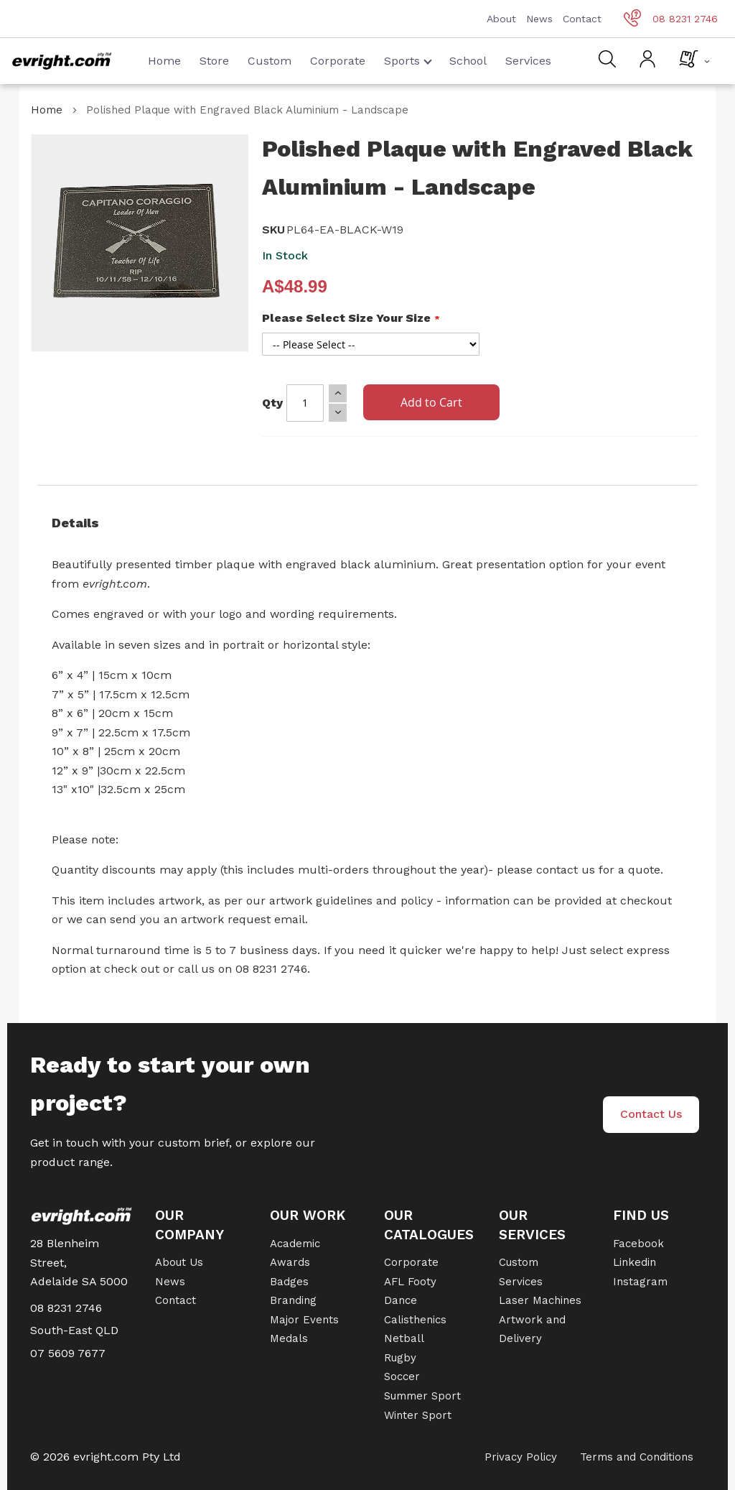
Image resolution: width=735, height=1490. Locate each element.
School (468, 61)
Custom (269, 61)
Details (75, 522)
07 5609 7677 (68, 1353)
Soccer (402, 1376)
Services (528, 61)
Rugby (400, 1357)
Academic (295, 1243)
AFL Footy (410, 1281)
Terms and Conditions (636, 1456)
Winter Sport (417, 1415)
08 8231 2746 (671, 18)
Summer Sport (422, 1395)
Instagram (640, 1281)
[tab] (367, 523)
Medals (289, 1338)
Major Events (304, 1319)
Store (214, 61)
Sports (408, 61)
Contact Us (651, 1114)
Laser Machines (540, 1300)
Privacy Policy (520, 1456)
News (539, 18)
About (501, 18)
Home (164, 61)
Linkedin (634, 1262)
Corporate (337, 61)
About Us (179, 1262)
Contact (582, 18)
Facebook (638, 1243)
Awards (290, 1262)
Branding (293, 1300)
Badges (289, 1281)
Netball (404, 1338)
